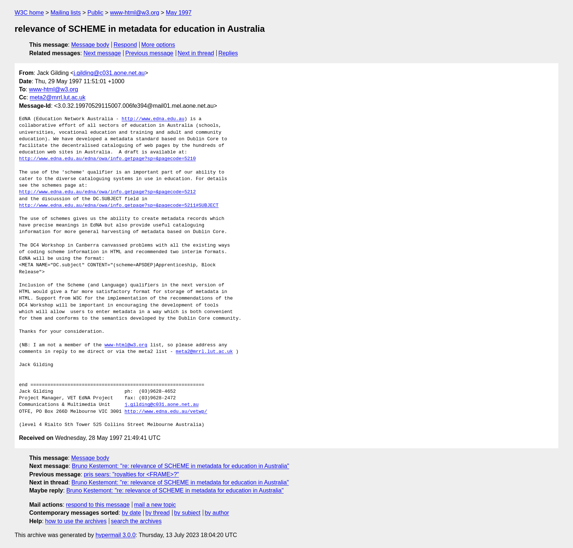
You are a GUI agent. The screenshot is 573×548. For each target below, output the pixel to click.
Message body (90, 45)
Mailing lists (65, 12)
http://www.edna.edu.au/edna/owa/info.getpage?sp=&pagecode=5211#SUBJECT (119, 205)
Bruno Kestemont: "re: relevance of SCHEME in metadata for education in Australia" (180, 466)
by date (131, 513)
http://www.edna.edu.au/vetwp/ (166, 411)
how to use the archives (76, 521)
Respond (125, 45)
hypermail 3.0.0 (115, 535)
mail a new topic (155, 505)
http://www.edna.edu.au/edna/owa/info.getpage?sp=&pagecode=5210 (107, 159)
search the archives (136, 521)
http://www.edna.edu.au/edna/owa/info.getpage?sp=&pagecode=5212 (107, 192)
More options (158, 45)
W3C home (29, 12)
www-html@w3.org (134, 12)
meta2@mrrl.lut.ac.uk (57, 97)
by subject (187, 513)
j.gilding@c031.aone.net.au (109, 73)
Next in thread (196, 53)
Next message (102, 53)
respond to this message (97, 505)
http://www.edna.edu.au (153, 119)
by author (217, 513)
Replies (228, 53)
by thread (157, 513)
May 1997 (178, 12)
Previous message (149, 53)
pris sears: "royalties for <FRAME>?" (131, 474)
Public (95, 12)
